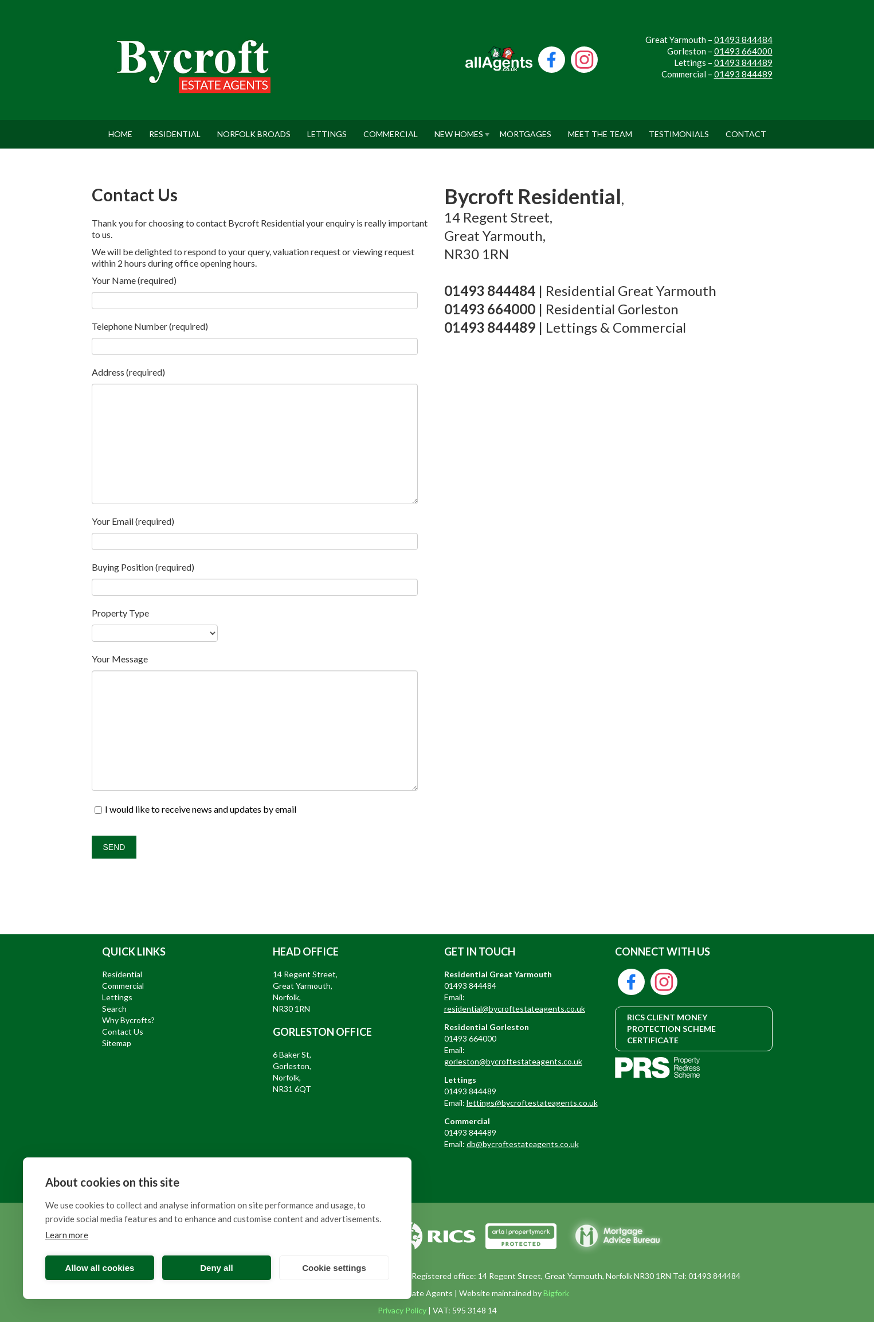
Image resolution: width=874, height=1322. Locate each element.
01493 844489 (743, 62)
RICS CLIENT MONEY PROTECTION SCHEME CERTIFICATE (671, 1028)
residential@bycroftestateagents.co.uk (514, 1008)
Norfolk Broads (254, 129)
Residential (175, 129)
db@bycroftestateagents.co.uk (523, 1144)
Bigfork (556, 1293)
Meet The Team (600, 129)
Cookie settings (334, 1268)
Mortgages (525, 129)
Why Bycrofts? (128, 1020)
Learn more (66, 1235)
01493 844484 (743, 39)
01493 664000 (743, 51)
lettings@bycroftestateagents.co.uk (532, 1102)
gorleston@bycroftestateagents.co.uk (513, 1061)
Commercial (390, 129)
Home (120, 129)
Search (114, 1008)
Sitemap (116, 1043)
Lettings (327, 129)
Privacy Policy (402, 1310)
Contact (746, 129)
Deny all (216, 1268)
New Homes (458, 129)
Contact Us (122, 1031)
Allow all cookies (100, 1268)
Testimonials (678, 129)
